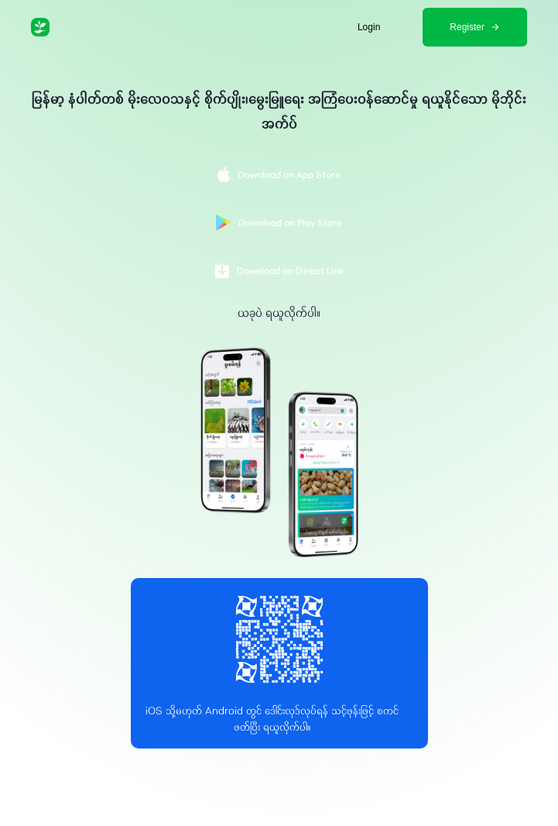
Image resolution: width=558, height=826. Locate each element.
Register (475, 27)
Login (369, 27)
